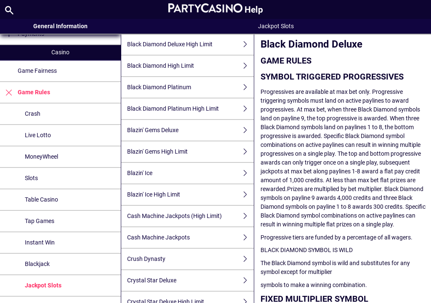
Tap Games (39, 221)
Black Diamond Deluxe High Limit (190, 44)
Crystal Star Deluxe (190, 280)
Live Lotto (38, 135)
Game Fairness (37, 70)
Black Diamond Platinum (190, 87)
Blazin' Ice (190, 173)
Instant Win (40, 242)
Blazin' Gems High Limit (190, 151)
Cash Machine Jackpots (190, 237)
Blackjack (37, 263)
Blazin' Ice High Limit (190, 194)
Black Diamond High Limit (190, 66)
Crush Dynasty (190, 259)
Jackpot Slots (43, 285)
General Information (60, 26)
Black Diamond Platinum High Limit (190, 108)
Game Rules (25, 92)
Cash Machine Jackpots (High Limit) (190, 216)
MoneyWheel (41, 156)
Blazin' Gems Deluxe (190, 130)
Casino (60, 52)
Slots (31, 178)
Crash (32, 113)
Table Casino (41, 199)
